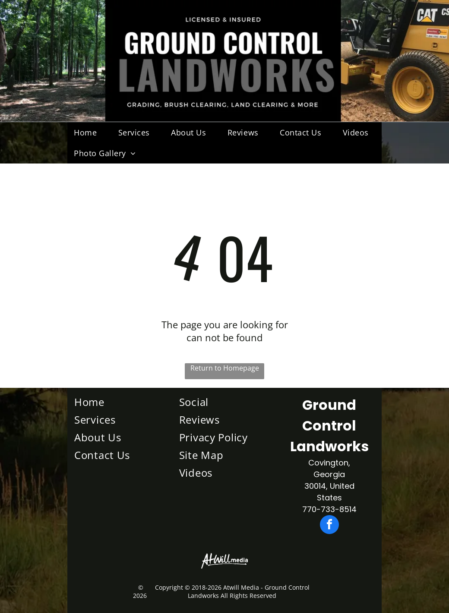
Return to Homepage (224, 368)
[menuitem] (88, 132)
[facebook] (329, 525)
